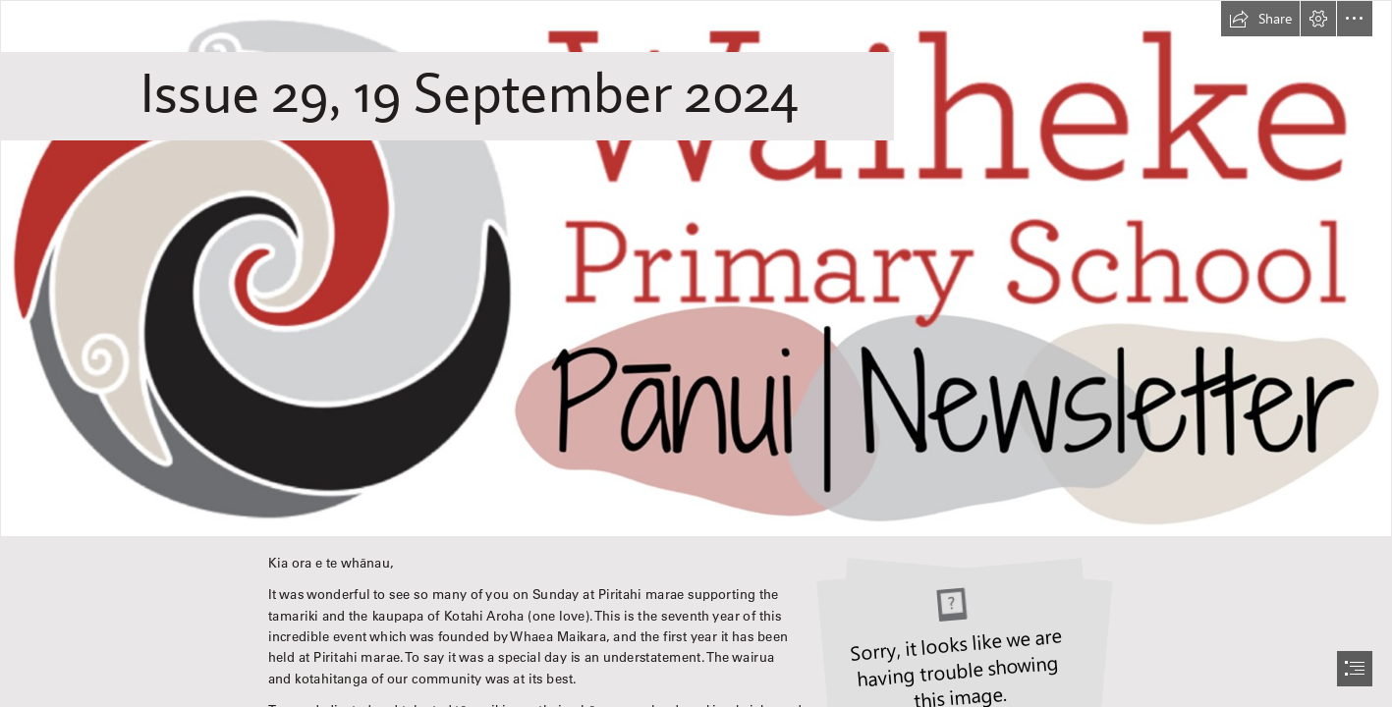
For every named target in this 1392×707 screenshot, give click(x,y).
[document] (696, 353)
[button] (1260, 18)
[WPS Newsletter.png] (696, 268)
